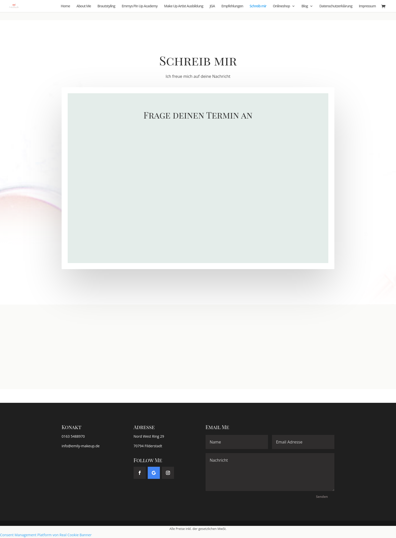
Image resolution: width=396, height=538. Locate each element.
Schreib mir (258, 6)
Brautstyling (106, 6)
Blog (305, 6)
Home (65, 6)
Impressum (367, 6)
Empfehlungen (232, 6)
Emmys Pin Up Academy (140, 6)
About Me (84, 6)
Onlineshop (281, 6)
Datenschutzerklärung (335, 6)
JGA (212, 6)
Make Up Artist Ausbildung (183, 6)
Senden (322, 496)
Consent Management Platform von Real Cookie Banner (46, 534)
